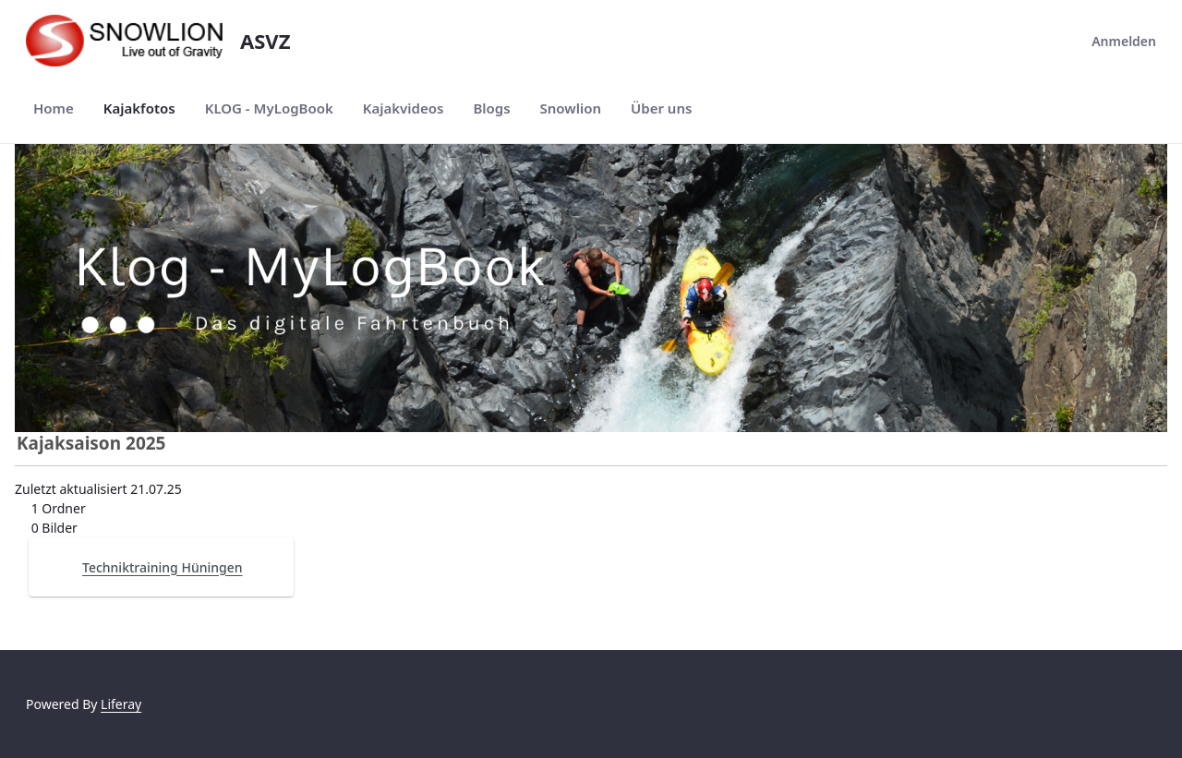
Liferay (121, 704)
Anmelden (1112, 41)
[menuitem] (53, 108)
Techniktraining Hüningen (162, 567)
